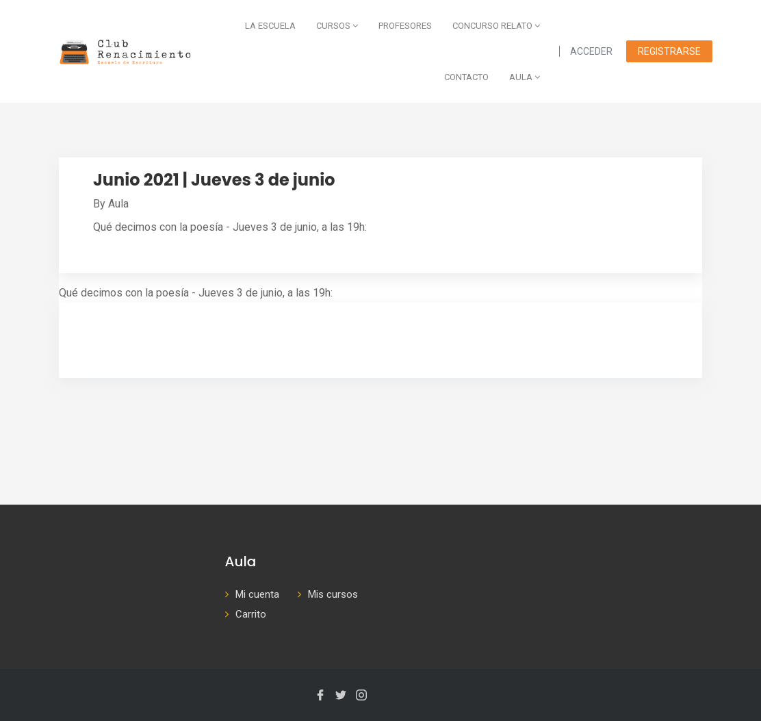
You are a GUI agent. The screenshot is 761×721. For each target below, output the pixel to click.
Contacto (466, 77)
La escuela (270, 26)
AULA (524, 77)
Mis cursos (333, 594)
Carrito (250, 614)
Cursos (337, 26)
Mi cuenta (257, 594)
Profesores (405, 26)
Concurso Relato (496, 26)
